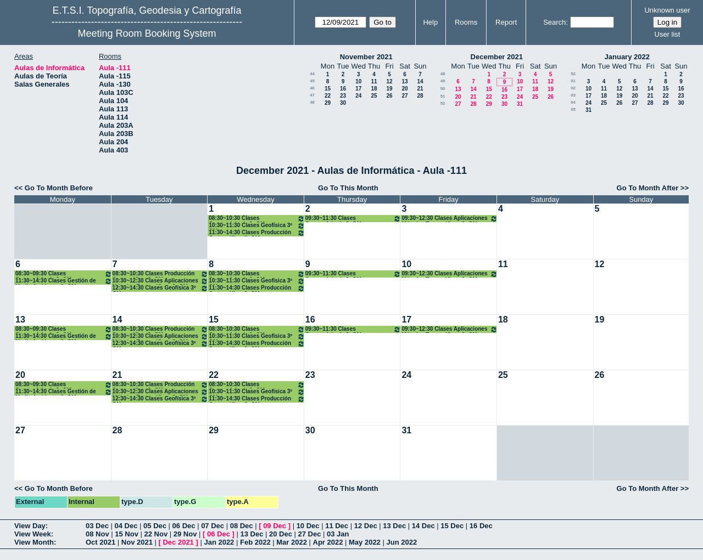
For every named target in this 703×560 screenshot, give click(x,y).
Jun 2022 (401, 542)
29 (328, 103)
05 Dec (154, 526)
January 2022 (627, 57)
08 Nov (97, 534)
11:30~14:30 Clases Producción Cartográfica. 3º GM (257, 232)
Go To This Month (348, 188)
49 (442, 80)
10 (358, 81)
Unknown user (667, 10)
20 (404, 89)
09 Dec (274, 526)
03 (573, 95)
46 (312, 88)
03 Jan (338, 534)
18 (374, 89)
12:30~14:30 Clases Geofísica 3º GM (161, 288)
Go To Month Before (59, 188)
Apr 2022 (328, 542)
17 (358, 89)
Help (430, 22)
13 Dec (394, 526)
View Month (34, 542)
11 (374, 81)
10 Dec (308, 526)
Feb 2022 (255, 542)
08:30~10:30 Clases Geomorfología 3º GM (257, 218)
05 (573, 109)
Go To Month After (648, 188)
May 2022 (365, 542)
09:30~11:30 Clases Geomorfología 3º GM (353, 218)
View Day (30, 526)
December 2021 (497, 57)
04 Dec (126, 526)
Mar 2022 (291, 542)
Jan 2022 (219, 542)
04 (573, 102)
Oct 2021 (100, 542)
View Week (32, 534)
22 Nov (156, 534)
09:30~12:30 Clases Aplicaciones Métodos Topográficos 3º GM (449, 218)
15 (328, 89)
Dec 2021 (178, 542)
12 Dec (365, 526)
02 (573, 88)
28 (420, 96)
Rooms (466, 22)
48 (312, 102)
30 (343, 103)
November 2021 (366, 57)
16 (343, 89)
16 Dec (481, 526)
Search (554, 22)
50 (442, 88)
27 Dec (309, 534)
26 (389, 96)
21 (420, 89)
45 (312, 80)
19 (389, 89)
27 (404, 96)
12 (389, 81)
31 (520, 104)
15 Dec (452, 526)
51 (442, 96)
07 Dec (212, 526)
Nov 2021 (137, 542)
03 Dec (97, 526)
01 (573, 80)
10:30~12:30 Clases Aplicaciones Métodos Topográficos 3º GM (161, 281)
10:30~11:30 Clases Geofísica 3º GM (257, 225)
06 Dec (184, 526)
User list (667, 34)
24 (358, 96)
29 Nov (185, 534)
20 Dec (280, 534)
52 (442, 103)
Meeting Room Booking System (146, 33)
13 (404, 81)
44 (312, 73)
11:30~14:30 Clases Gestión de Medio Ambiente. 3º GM (63, 281)
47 (312, 95)
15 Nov (126, 534)
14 (420, 81)
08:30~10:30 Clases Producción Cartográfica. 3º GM (161, 274)
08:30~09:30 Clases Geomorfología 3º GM (63, 274)
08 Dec (241, 526)
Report (506, 22)
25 (374, 96)
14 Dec (423, 526)
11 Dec (336, 526)
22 (328, 96)
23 (343, 96)
